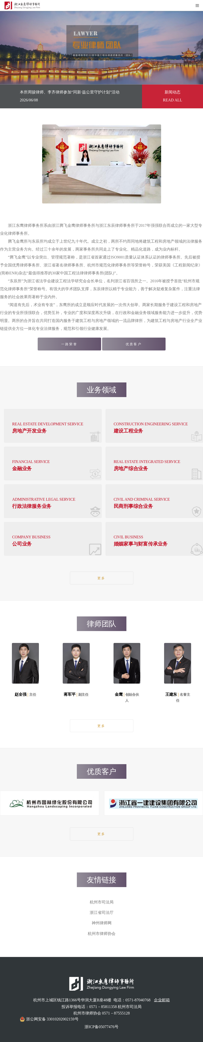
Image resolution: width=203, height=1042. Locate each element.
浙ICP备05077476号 (101, 1027)
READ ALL (172, 100)
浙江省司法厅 (102, 912)
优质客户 (134, 344)
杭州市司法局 (102, 902)
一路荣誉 (69, 344)
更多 (101, 578)
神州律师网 (102, 923)
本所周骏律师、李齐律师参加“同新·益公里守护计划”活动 (69, 92)
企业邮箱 (162, 1000)
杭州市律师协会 (102, 933)
